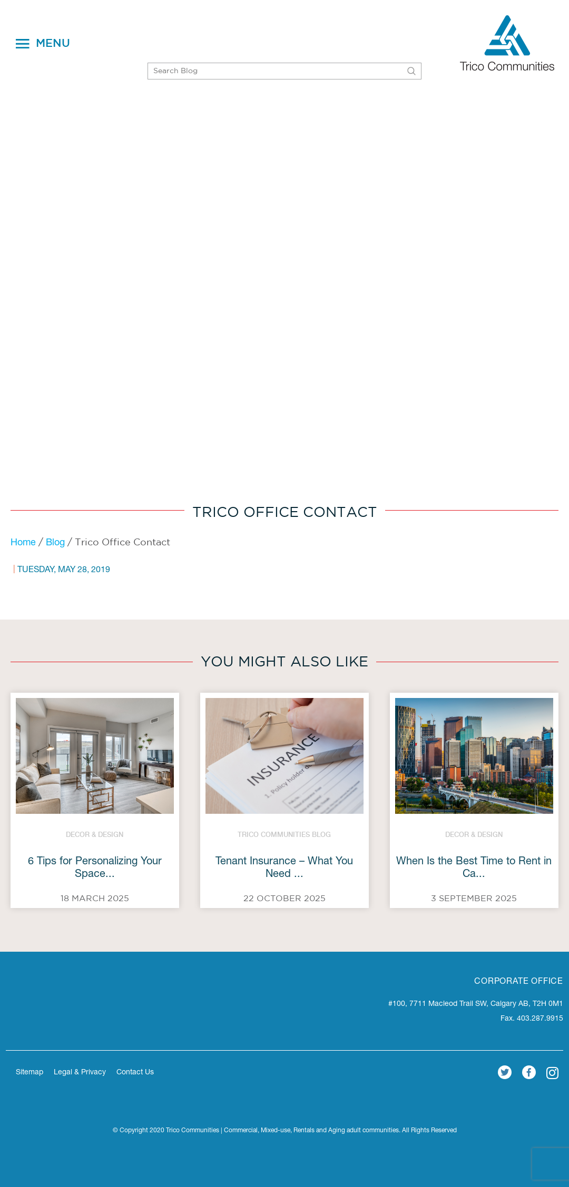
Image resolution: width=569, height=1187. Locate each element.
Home (23, 543)
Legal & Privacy (80, 1072)
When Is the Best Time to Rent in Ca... (474, 868)
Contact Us (135, 1072)
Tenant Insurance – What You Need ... (284, 868)
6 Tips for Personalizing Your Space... (95, 868)
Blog (55, 543)
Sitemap (29, 1072)
